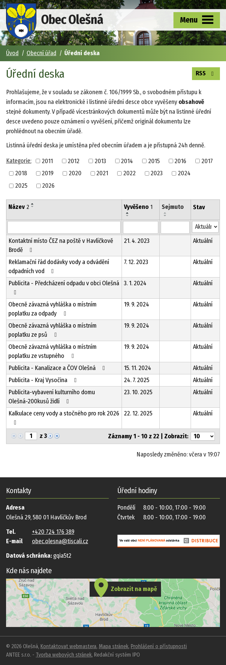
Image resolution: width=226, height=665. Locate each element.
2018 (21, 173)
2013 (100, 160)
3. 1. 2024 (135, 283)
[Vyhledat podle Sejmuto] (175, 227)
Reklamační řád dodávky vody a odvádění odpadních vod (58, 266)
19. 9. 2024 (136, 304)
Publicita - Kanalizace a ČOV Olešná (58, 368)
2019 (48, 173)
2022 (129, 173)
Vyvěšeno (138, 207)
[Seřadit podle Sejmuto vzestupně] (165, 213)
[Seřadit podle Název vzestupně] (32, 203)
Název (18, 207)
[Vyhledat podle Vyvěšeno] (140, 227)
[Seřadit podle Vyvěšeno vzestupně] (127, 213)
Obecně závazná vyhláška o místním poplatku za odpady (52, 309)
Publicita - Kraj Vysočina (43, 380)
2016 (180, 160)
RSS (206, 73)
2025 (21, 185)
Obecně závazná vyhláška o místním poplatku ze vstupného (52, 351)
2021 (102, 173)
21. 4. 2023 (137, 241)
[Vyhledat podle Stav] (205, 227)
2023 (157, 173)
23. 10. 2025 (138, 392)
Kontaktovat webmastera (68, 646)
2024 (184, 173)
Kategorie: (18, 160)
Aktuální (203, 241)
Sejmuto (173, 207)
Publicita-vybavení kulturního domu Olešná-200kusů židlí (51, 397)
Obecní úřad (41, 53)
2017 (207, 160)
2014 (127, 160)
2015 (154, 160)
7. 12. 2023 (136, 262)
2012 (73, 160)
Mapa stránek (113, 646)
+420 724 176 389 (53, 531)
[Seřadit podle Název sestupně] (32, 206)
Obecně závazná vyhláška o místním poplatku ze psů (52, 330)
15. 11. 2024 (137, 368)
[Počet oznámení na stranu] (203, 436)
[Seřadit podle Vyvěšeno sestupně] (127, 215)
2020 (75, 173)
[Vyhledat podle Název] (64, 227)
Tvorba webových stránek (64, 655)
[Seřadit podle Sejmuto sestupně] (165, 215)
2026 (48, 185)
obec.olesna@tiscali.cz (60, 541)
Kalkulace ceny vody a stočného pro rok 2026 (63, 418)
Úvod (12, 53)
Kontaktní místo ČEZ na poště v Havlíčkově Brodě (60, 245)
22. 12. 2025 (138, 413)
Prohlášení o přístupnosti (159, 646)
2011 (47, 160)
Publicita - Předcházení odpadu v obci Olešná (63, 287)
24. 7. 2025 (136, 380)
